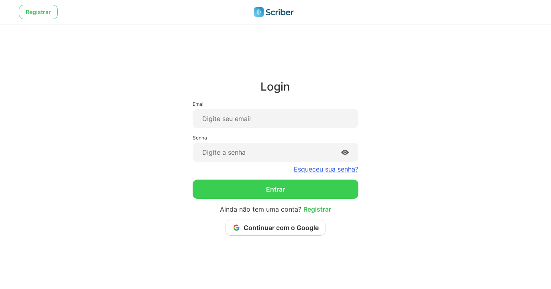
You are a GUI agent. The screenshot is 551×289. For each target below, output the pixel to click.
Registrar (38, 11)
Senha (200, 138)
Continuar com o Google (275, 228)
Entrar (275, 189)
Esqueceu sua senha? (326, 169)
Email (199, 104)
